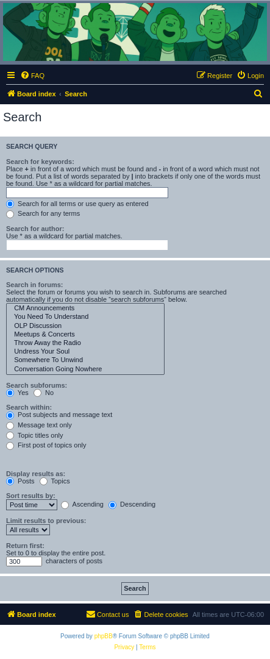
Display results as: (35, 473)
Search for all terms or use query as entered (77, 203)
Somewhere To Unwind (85, 360)
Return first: (25, 545)
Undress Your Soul (85, 351)
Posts (20, 481)
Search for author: (35, 228)
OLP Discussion (85, 326)
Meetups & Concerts (85, 334)
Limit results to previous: (46, 520)
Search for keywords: (40, 161)
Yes (17, 392)
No (44, 392)
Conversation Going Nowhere (85, 369)
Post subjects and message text (59, 414)
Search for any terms (43, 213)
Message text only (39, 425)
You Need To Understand (85, 317)
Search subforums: (36, 385)
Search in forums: (34, 284)
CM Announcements (85, 308)
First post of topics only (46, 445)
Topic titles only (34, 435)
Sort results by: (30, 495)
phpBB (103, 636)
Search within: (29, 407)
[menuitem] (32, 75)
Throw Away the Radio (85, 343)
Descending (131, 504)
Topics (55, 481)
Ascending (82, 504)
